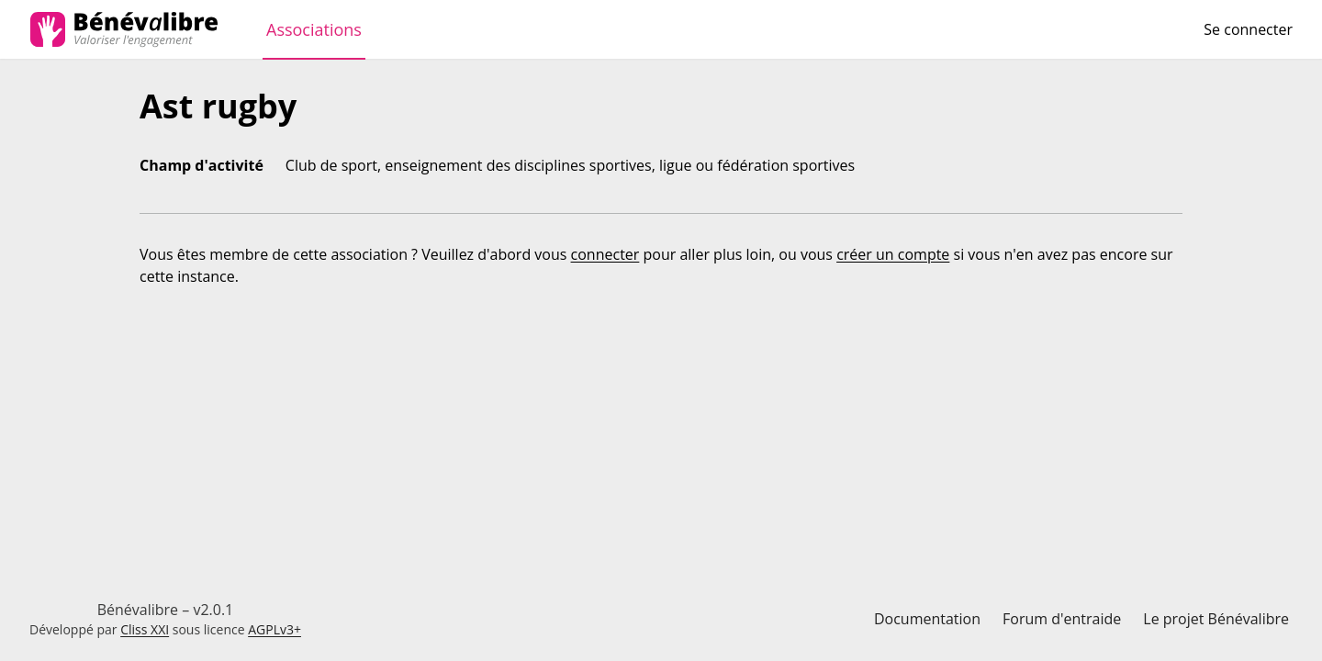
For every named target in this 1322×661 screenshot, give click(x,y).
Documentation (927, 619)
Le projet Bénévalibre (1216, 619)
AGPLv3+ (274, 629)
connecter (605, 254)
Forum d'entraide (1062, 619)
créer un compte (892, 254)
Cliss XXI (144, 629)
